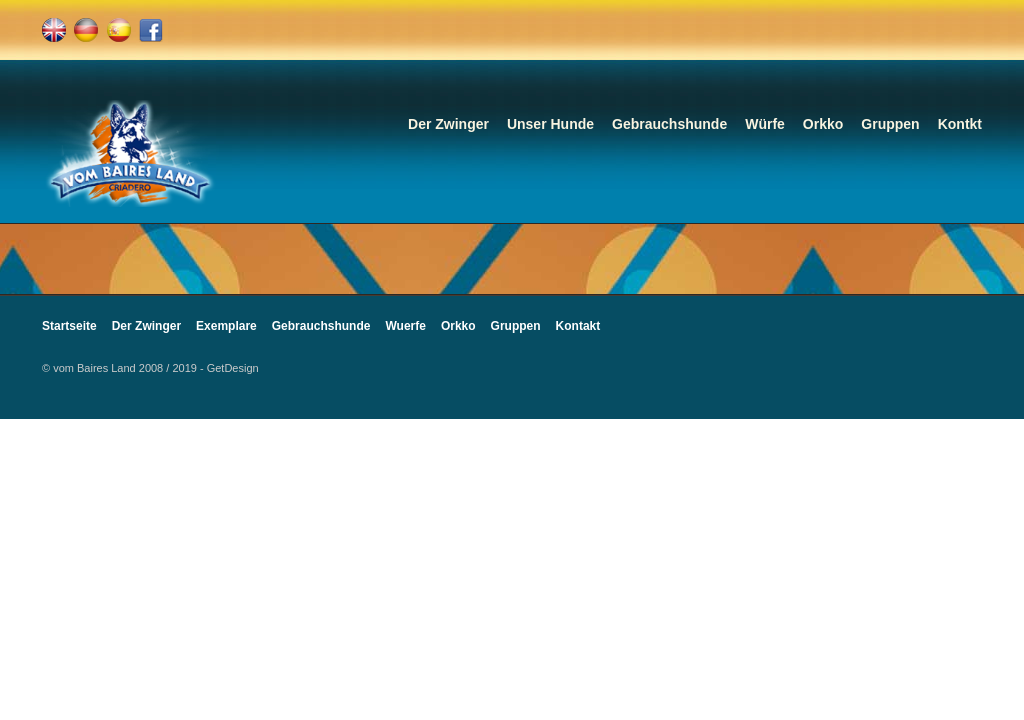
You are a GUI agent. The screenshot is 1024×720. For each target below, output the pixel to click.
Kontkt (960, 124)
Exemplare (226, 326)
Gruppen (890, 124)
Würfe (765, 124)
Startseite (69, 326)
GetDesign (233, 368)
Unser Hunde (550, 124)
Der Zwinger (448, 124)
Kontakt (578, 326)
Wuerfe (405, 326)
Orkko (823, 124)
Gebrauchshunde (669, 124)
